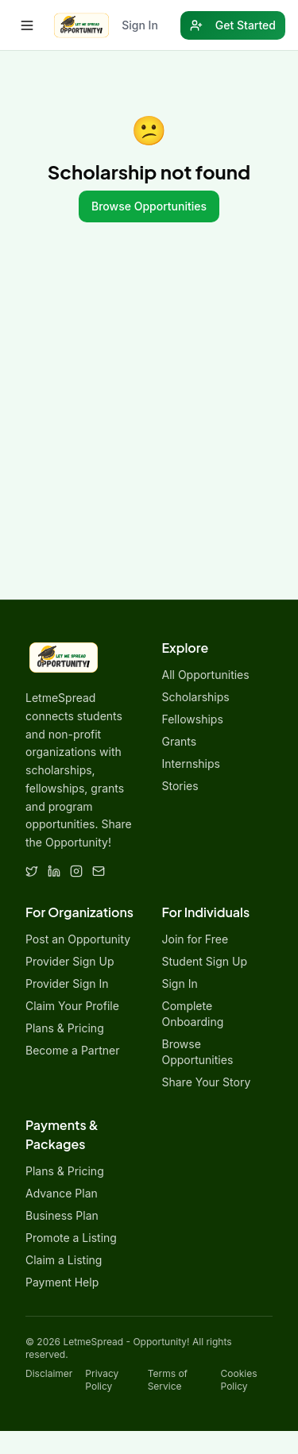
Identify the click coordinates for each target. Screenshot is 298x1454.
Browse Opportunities (149, 206)
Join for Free (195, 939)
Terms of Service (168, 1379)
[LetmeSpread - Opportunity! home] (81, 25)
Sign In (140, 25)
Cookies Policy (239, 1379)
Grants (179, 741)
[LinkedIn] (54, 871)
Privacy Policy (101, 1379)
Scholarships (196, 697)
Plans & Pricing (64, 1028)
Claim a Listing (63, 1260)
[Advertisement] (149, 443)
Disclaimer (48, 1373)
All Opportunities (206, 674)
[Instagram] (76, 871)
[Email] (98, 871)
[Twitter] (31, 871)
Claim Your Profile (72, 1005)
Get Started (233, 25)
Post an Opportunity (77, 939)
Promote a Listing (71, 1237)
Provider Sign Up (69, 961)
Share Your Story (206, 1082)
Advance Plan (61, 1193)
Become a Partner (72, 1050)
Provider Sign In (67, 983)
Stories (180, 786)
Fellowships (192, 719)
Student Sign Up (205, 961)
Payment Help (62, 1282)
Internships (191, 763)
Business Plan (62, 1215)
